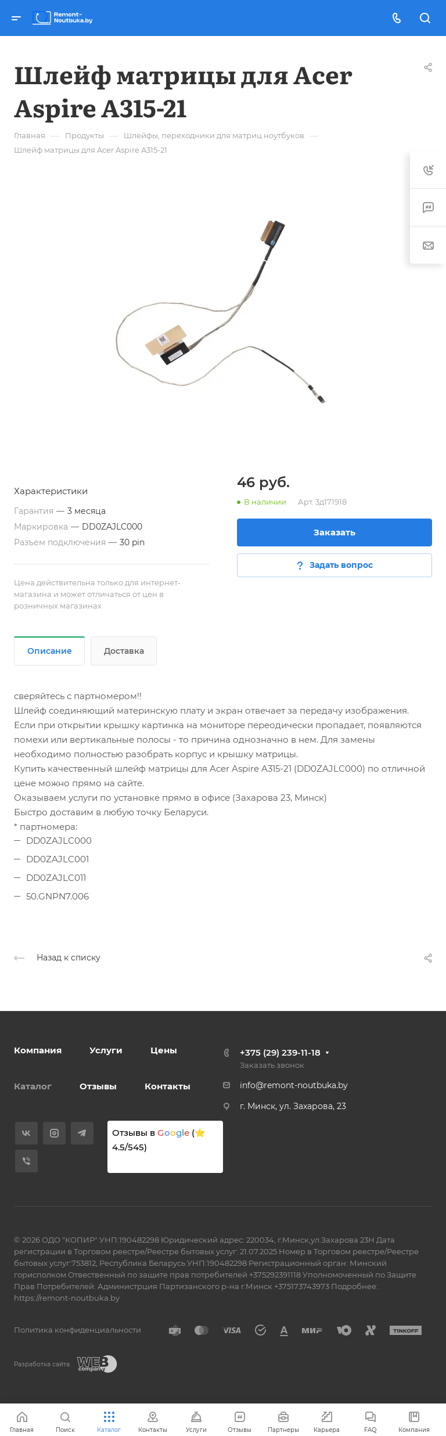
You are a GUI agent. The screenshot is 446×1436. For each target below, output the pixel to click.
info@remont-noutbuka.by (294, 1085)
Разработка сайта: (42, 1364)
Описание (49, 651)
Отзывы (98, 1086)
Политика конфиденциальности (77, 1329)
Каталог (33, 1086)
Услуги (106, 1050)
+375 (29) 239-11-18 (280, 1052)
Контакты (167, 1086)
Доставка (124, 651)
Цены (163, 1050)
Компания (38, 1050)
